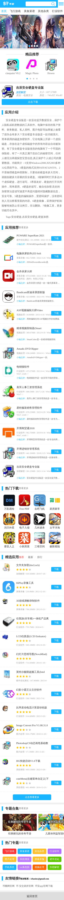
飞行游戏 (15, 11)
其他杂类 (43, 11)
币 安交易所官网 (24, 886)
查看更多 (23, 227)
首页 (4, 11)
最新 (30, 557)
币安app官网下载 (44, 886)
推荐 (21, 557)
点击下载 (33, 102)
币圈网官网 (9, 886)
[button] (27, 78)
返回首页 (32, 896)
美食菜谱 (29, 11)
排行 (39, 557)
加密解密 (21, 92)
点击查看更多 (32, 797)
